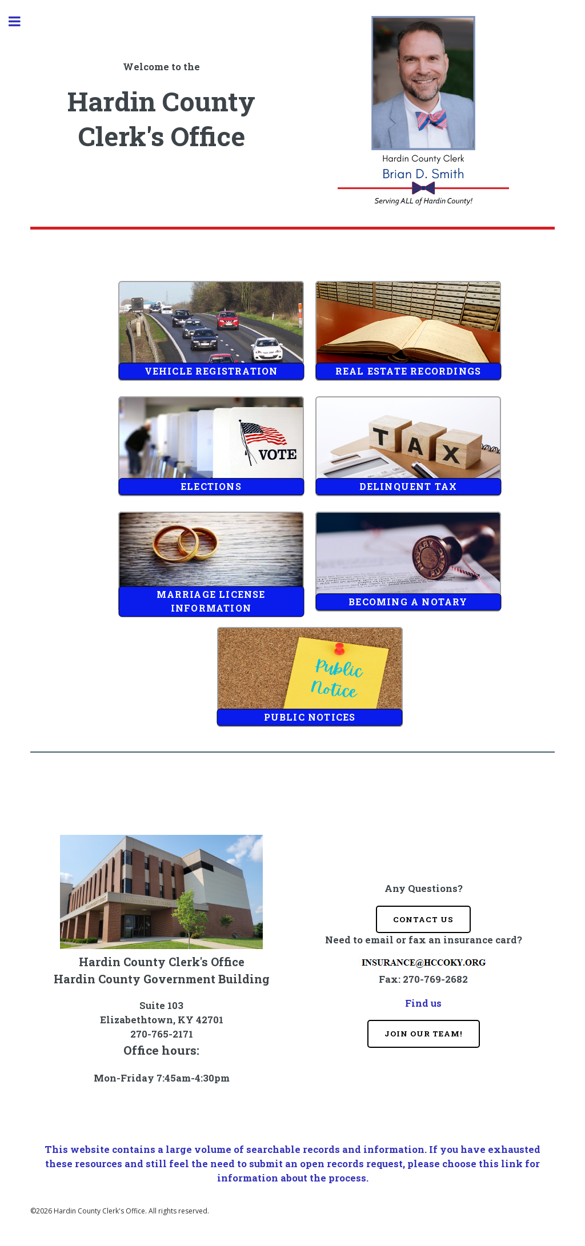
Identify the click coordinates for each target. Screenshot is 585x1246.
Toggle (20, 21)
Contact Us (423, 919)
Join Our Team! (423, 1033)
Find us (423, 1003)
